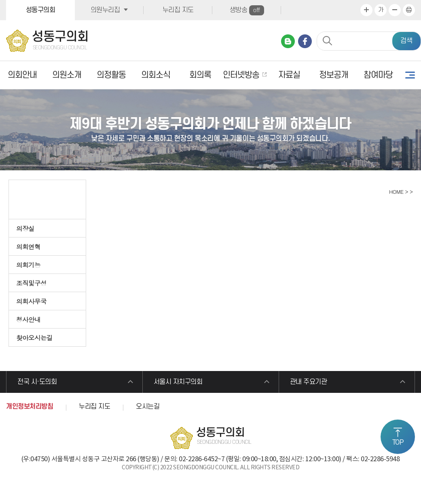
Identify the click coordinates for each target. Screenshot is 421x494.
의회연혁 (28, 246)
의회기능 (28, 264)
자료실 (289, 75)
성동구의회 (40, 10)
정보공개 (333, 75)
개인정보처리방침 (29, 406)
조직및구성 (31, 282)
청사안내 (28, 319)
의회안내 (22, 75)
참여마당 (378, 75)
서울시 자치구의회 (178, 382)
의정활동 (111, 75)
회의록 (200, 75)
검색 (406, 41)
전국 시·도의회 (37, 382)
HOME (395, 191)
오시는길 (147, 406)
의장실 (25, 228)
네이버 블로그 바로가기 (288, 41)
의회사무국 (31, 301)
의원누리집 (105, 10)
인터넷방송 (241, 75)
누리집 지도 (178, 10)
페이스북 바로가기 (305, 41)
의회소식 (155, 75)
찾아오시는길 (34, 337)
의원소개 (66, 75)
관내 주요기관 (308, 382)
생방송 (247, 10)
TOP (398, 442)
